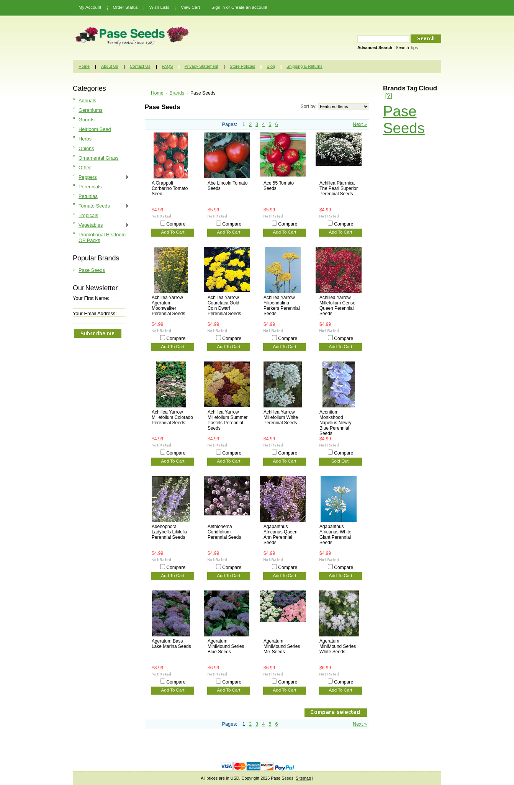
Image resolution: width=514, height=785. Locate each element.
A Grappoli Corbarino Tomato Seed (170, 188)
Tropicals (88, 215)
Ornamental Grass (99, 158)
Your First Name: (91, 298)
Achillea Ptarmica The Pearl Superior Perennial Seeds (338, 188)
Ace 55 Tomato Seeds (279, 185)
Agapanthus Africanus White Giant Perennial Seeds (335, 534)
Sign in (218, 7)
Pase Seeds (92, 270)
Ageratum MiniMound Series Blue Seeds (226, 646)
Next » (360, 124)
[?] (388, 96)
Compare (175, 224)
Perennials (90, 187)
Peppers (101, 177)
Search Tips (406, 47)
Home (157, 93)
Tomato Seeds (101, 206)
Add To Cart (173, 232)
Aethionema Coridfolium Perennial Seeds (224, 532)
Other (85, 167)
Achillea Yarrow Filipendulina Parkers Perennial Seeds (282, 305)
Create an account (249, 7)
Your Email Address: (95, 313)
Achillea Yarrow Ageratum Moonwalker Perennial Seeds (168, 305)
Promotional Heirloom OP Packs (102, 237)
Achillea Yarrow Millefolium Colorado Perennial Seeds (172, 417)
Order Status (125, 7)
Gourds (87, 120)
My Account (90, 7)
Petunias (88, 196)
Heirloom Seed (95, 129)
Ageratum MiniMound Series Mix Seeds (282, 646)
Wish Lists (159, 7)
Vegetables (101, 225)
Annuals (87, 100)
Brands (176, 93)
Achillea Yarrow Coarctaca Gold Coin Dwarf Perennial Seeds (224, 305)
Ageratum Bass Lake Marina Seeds (171, 643)
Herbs (85, 139)
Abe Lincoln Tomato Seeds (227, 185)
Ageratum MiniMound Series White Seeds (337, 646)
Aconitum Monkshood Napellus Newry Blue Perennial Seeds (335, 422)
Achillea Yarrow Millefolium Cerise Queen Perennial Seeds (337, 305)
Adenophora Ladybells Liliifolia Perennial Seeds (169, 532)
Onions (86, 148)
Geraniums (91, 110)
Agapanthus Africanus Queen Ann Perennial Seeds (281, 534)
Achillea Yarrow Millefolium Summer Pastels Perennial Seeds (228, 420)
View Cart (190, 7)
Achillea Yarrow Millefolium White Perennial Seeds (281, 417)
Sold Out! (340, 461)
